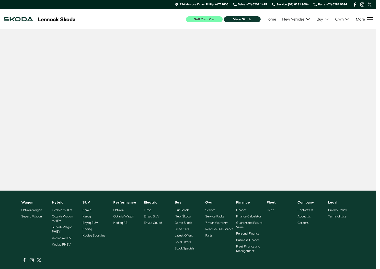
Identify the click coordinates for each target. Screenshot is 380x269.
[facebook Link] (355, 4)
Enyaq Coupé (153, 223)
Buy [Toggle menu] (323, 19)
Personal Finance (247, 233)
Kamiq (86, 210)
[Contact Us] (201, 4)
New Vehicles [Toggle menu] (296, 19)
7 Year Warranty (216, 223)
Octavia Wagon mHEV (62, 219)
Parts (209, 235)
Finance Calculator (248, 216)
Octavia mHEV (62, 210)
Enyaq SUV (90, 223)
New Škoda (183, 216)
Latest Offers (184, 235)
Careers (303, 223)
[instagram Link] (362, 4)
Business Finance (248, 240)
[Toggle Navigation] (364, 19)
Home (270, 19)
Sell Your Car (204, 19)
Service (210, 210)
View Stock (242, 19)
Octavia (118, 210)
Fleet (270, 210)
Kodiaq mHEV (61, 238)
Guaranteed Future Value (249, 225)
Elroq (147, 210)
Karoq (86, 216)
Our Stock (182, 210)
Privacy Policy (337, 210)
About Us (304, 216)
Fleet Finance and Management (248, 249)
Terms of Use (337, 216)
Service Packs (214, 216)
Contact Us (305, 210)
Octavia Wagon (31, 210)
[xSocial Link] (370, 4)
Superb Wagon (31, 216)
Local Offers (183, 242)
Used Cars (182, 229)
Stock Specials (185, 248)
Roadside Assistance (219, 229)
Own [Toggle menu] (342, 19)
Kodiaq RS (120, 223)
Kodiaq (87, 229)
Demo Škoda (183, 223)
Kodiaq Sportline (93, 235)
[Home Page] (18, 19)
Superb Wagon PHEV (62, 229)
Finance (241, 210)
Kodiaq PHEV (61, 244)
